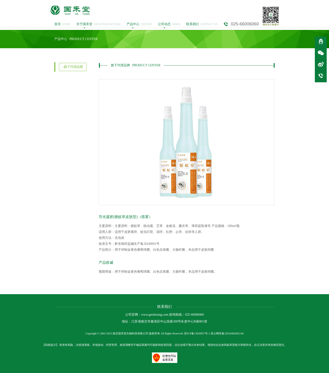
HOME (62, 24)
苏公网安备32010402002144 (227, 333)
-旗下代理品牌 (73, 67)
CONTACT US (202, 24)
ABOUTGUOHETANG (98, 24)
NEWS (169, 24)
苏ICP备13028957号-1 (197, 333)
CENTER (139, 24)
